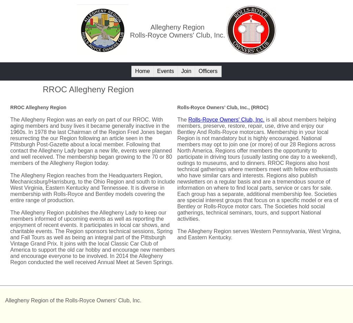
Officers (208, 71)
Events (165, 71)
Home (142, 71)
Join (186, 71)
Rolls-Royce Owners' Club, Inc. (226, 120)
